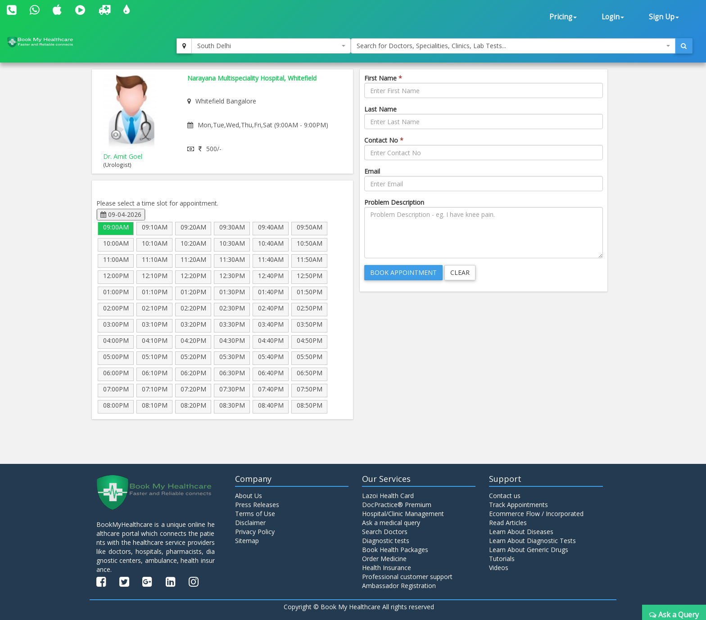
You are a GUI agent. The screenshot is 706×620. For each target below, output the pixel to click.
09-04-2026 (120, 214)
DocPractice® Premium (396, 504)
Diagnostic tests (385, 540)
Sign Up (664, 17)
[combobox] (271, 46)
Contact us (504, 495)
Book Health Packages (395, 549)
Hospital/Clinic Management (403, 513)
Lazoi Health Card (388, 495)
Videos (498, 567)
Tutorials (502, 558)
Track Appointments (518, 504)
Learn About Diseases (521, 531)
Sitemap (247, 540)
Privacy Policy (255, 531)
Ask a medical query (391, 522)
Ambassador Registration (399, 585)
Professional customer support (407, 576)
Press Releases (257, 504)
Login (613, 17)
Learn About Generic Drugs (528, 549)
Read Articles (508, 522)
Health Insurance (386, 567)
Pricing (563, 17)
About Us (248, 495)
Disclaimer (250, 522)
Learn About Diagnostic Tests (532, 540)
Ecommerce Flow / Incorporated (536, 513)
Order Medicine (384, 558)
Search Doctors (384, 531)
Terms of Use (255, 513)
